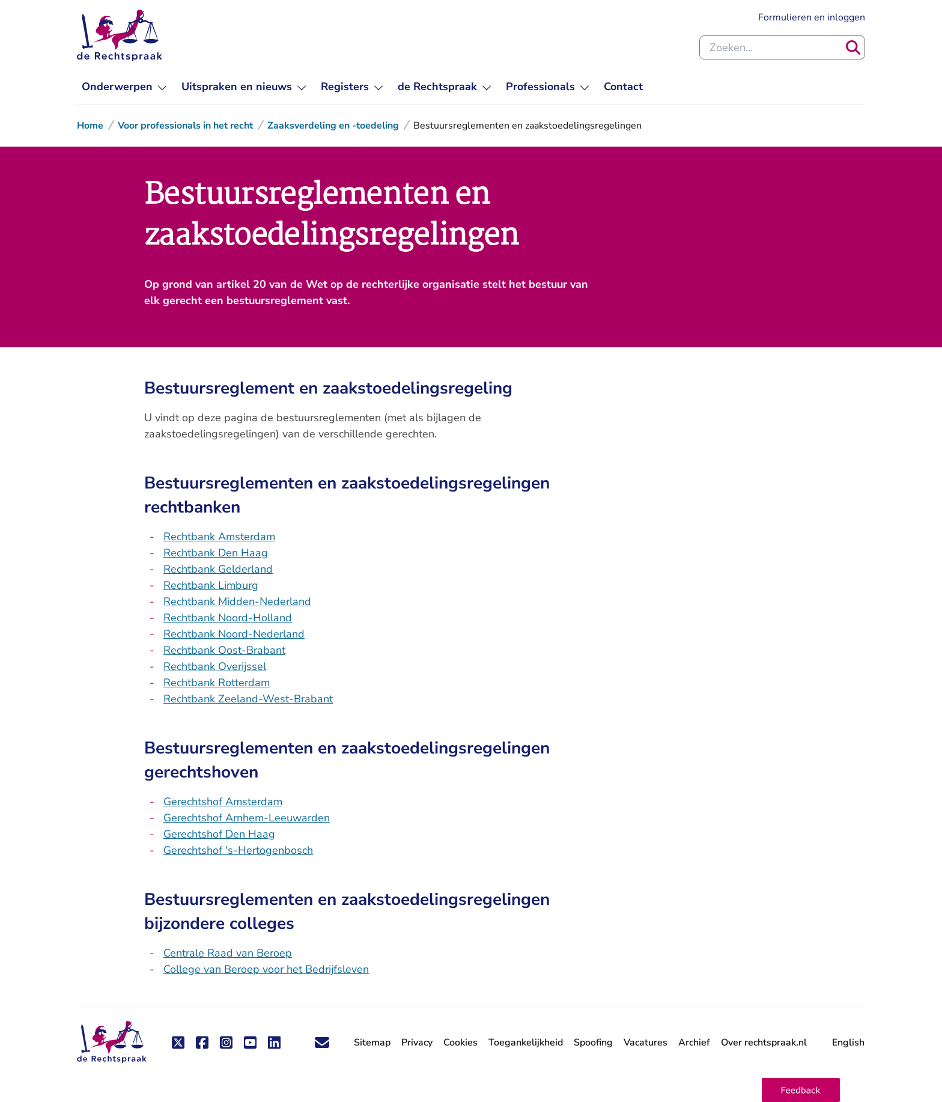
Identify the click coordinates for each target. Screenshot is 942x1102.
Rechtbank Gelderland (218, 569)
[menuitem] (124, 87)
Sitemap (372, 1042)
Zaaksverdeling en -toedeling (333, 125)
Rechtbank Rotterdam (216, 682)
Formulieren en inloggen (811, 17)
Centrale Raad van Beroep (227, 953)
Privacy (417, 1042)
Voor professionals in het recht (185, 125)
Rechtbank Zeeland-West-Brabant (248, 699)
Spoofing (593, 1042)
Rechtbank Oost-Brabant (224, 650)
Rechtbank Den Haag (215, 553)
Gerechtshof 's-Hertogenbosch (238, 850)
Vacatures (645, 1043)
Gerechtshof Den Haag (219, 834)
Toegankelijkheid (525, 1042)
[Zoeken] (853, 47)
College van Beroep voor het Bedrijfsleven (266, 969)
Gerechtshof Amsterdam (222, 801)
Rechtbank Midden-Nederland (237, 601)
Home (90, 125)
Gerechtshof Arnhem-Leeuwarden (246, 818)
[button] (801, 1090)
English (848, 1042)
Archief (694, 1042)
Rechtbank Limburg (210, 585)
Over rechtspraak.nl (764, 1042)
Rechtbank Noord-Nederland (234, 634)
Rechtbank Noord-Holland (227, 617)
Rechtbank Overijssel (214, 666)
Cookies (460, 1042)
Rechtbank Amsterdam (219, 536)
